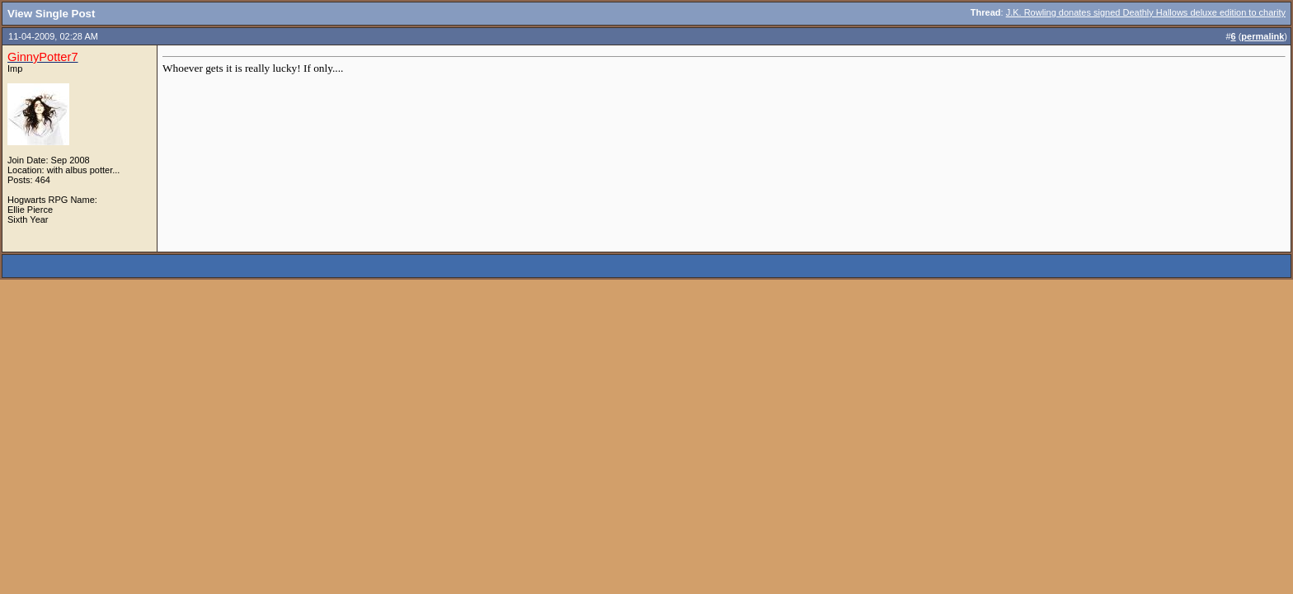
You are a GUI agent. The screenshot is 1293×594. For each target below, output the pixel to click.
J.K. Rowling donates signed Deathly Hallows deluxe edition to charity (1146, 12)
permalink (1262, 36)
